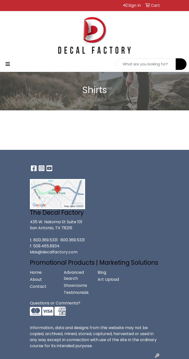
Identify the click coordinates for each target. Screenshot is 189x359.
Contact (38, 286)
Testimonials (76, 292)
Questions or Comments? (55, 303)
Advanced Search (74, 275)
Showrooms (75, 285)
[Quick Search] (146, 64)
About (36, 279)
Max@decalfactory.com (54, 252)
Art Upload (108, 279)
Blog (102, 272)
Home (36, 272)
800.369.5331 (45, 240)
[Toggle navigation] (8, 64)
